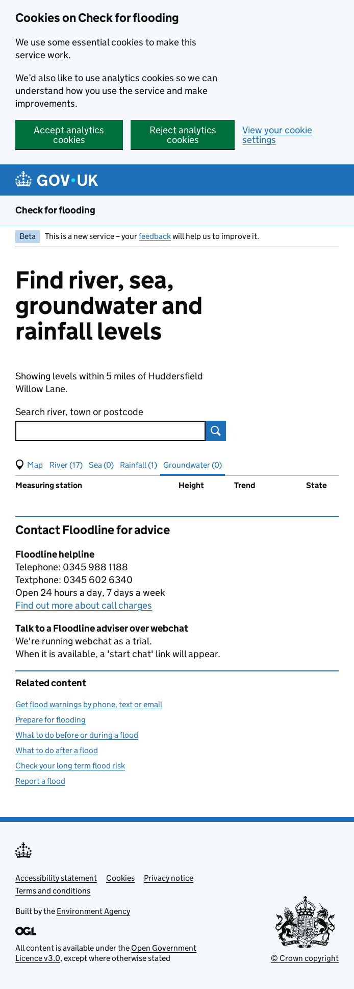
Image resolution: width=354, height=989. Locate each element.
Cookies (120, 878)
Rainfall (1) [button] (138, 465)
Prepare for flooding (50, 720)
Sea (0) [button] (101, 465)
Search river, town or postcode (79, 412)
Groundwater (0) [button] (192, 465)
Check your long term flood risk (70, 765)
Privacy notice (168, 878)
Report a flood (40, 781)
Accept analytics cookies (69, 135)
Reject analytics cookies (182, 135)
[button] (29, 465)
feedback (155, 236)
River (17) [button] (66, 465)
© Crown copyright (305, 958)
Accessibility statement (56, 878)
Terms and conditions (52, 891)
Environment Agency (93, 911)
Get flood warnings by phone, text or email (88, 704)
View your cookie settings (277, 134)
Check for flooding (55, 210)
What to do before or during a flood (76, 735)
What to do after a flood (56, 750)
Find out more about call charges (83, 605)
